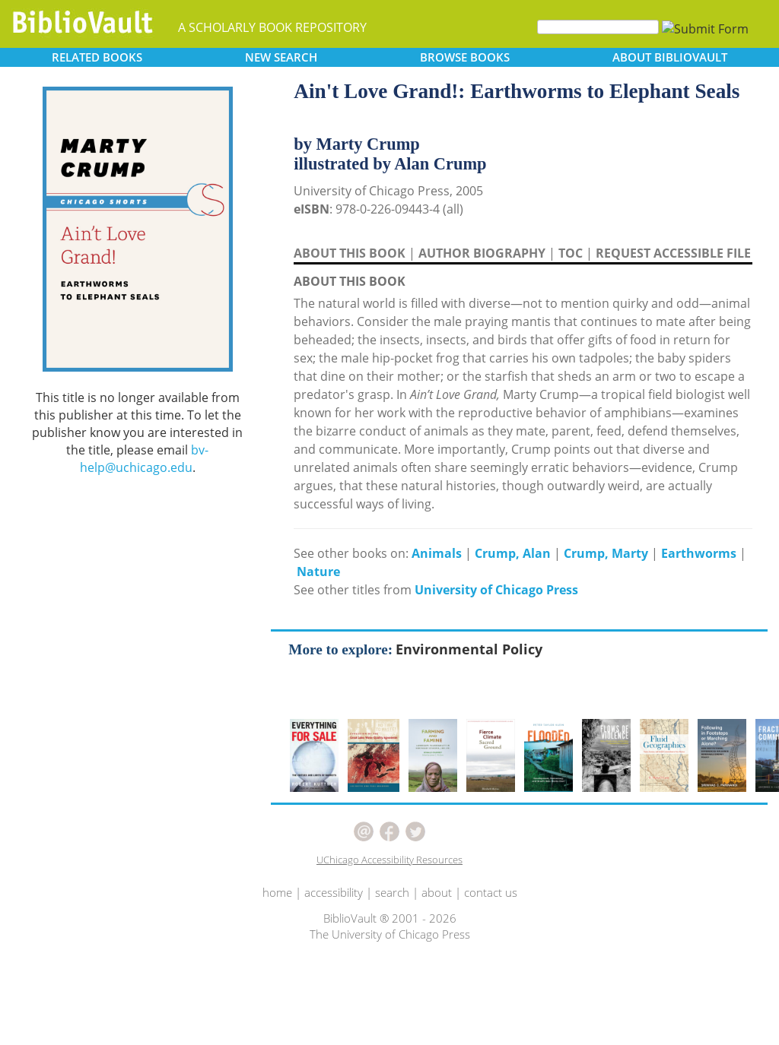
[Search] (598, 27)
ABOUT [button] (669, 57)
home (277, 892)
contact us (490, 892)
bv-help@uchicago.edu (144, 459)
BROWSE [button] (465, 57)
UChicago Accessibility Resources (389, 859)
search (392, 892)
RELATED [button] (97, 57)
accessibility (333, 892)
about (436, 892)
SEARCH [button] (281, 57)
